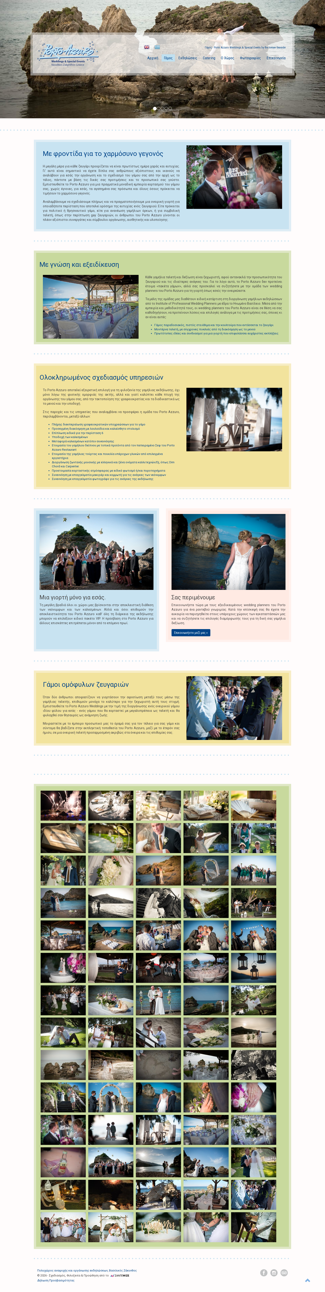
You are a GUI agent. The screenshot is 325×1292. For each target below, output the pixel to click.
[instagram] (274, 1272)
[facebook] (263, 1272)
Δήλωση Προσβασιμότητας (55, 1280)
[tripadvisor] (284, 1272)
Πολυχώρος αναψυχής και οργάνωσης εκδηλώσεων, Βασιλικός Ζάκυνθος (87, 1270)
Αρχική (152, 58)
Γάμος (168, 58)
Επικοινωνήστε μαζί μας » (191, 633)
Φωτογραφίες (250, 58)
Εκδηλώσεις (187, 58)
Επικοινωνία (276, 58)
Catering (209, 58)
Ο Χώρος (227, 58)
